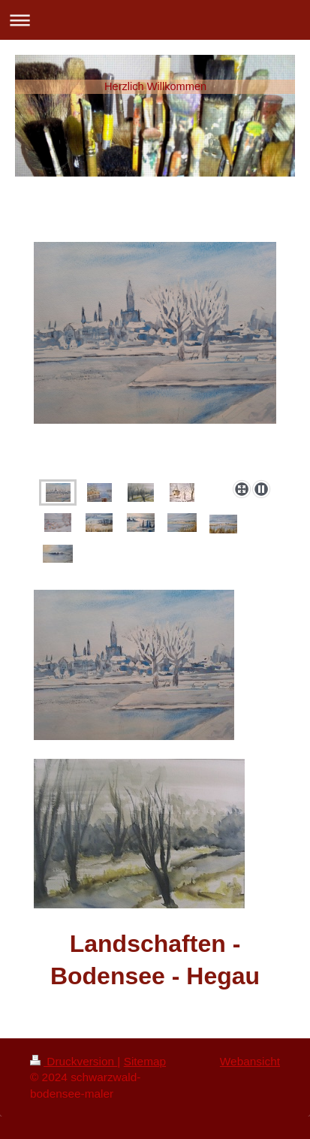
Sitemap (145, 1061)
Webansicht (250, 1061)
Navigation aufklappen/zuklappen (155, 20)
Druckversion (73, 1061)
